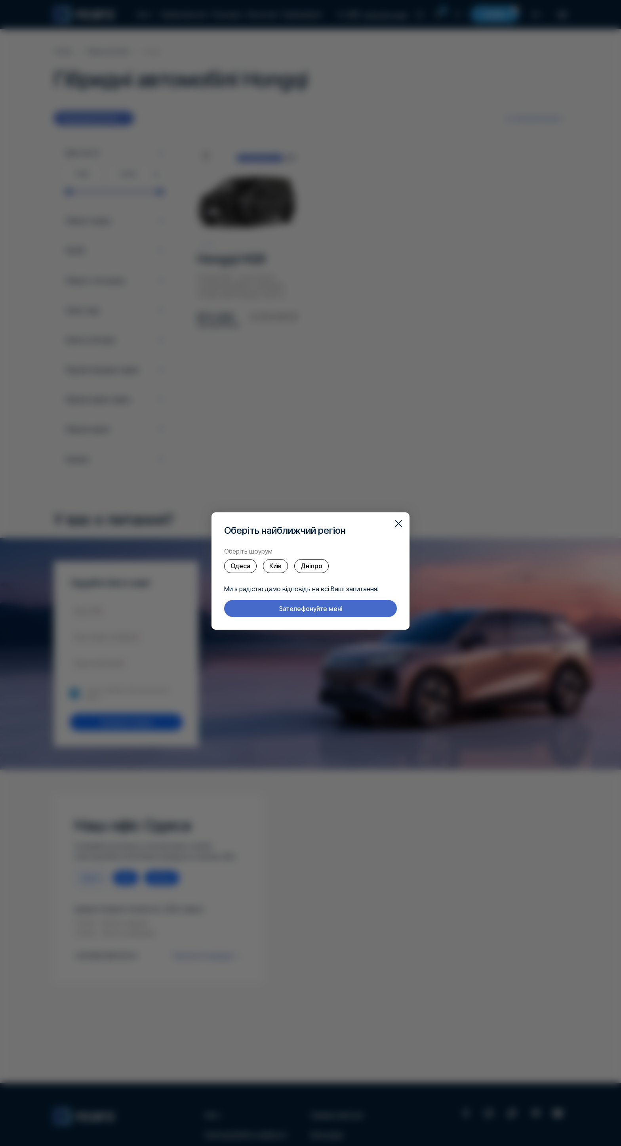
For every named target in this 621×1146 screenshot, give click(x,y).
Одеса (240, 566)
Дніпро (311, 566)
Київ (275, 566)
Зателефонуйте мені (311, 609)
